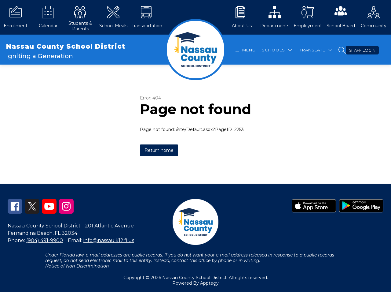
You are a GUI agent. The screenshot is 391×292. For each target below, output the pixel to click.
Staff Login (362, 50)
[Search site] (342, 50)
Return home (159, 150)
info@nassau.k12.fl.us (108, 240)
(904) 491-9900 (44, 240)
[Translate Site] (316, 50)
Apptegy (209, 283)
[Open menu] (245, 50)
